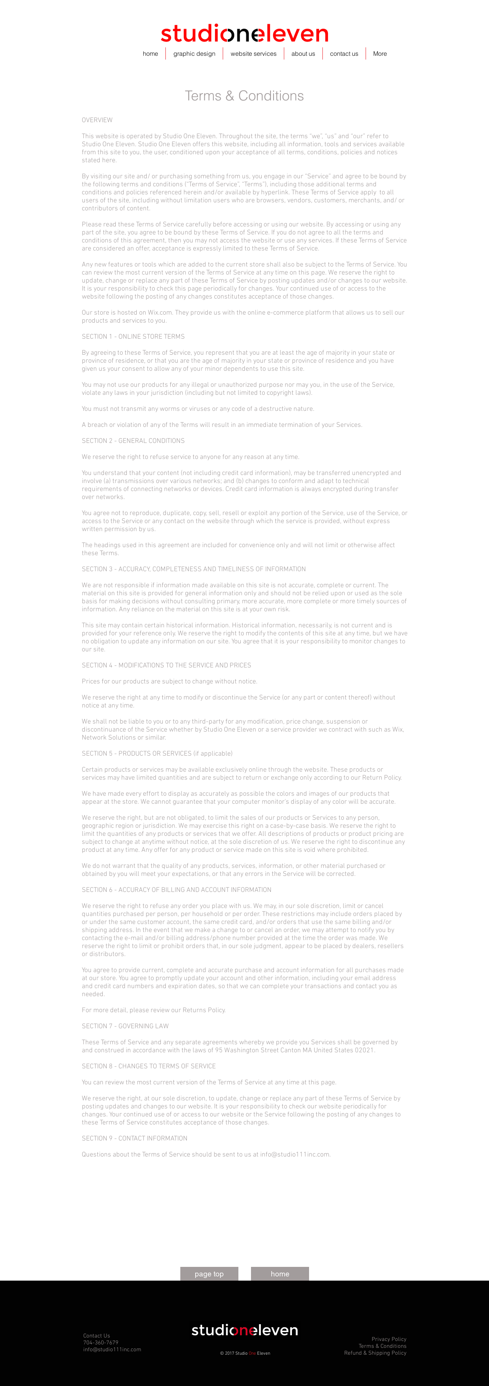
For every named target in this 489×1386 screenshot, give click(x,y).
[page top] (209, 1274)
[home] (280, 1274)
